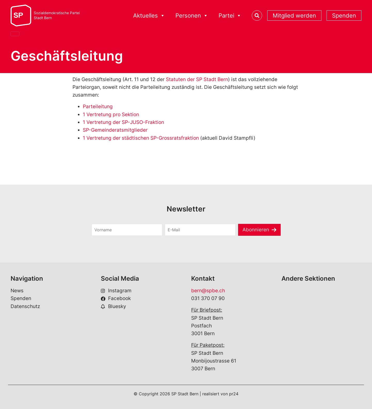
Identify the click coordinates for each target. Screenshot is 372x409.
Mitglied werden (294, 15)
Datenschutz (25, 306)
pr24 (233, 393)
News (17, 291)
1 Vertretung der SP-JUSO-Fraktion (123, 122)
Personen (191, 16)
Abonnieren (255, 230)
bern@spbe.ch (208, 291)
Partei (230, 16)
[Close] (15, 34)
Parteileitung (98, 106)
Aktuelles (149, 16)
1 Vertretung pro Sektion (111, 114)
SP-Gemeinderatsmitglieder (115, 130)
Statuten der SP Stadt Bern (197, 79)
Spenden (344, 15)
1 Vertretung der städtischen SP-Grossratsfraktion (141, 138)
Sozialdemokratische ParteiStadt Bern (57, 15)
